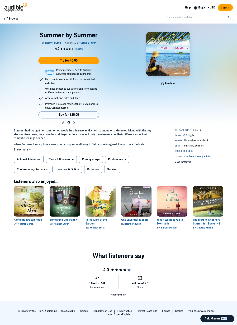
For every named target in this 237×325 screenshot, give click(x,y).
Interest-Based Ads (147, 311)
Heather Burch (26, 223)
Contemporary (117, 159)
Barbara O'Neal (169, 227)
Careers (84, 311)
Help (188, 7)
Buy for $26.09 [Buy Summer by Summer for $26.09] (69, 115)
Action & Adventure (29, 159)
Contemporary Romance (32, 169)
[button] (63, 122)
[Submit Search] (230, 17)
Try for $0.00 (69, 60)
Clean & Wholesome (61, 159)
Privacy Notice (124, 311)
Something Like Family (64, 220)
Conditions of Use (102, 311)
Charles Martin (205, 227)
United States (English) (118, 314)
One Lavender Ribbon (134, 220)
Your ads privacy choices (201, 311)
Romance (93, 169)
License (166, 311)
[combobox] (198, 17)
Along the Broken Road (28, 220)
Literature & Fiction (67, 169)
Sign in (225, 7)
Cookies (179, 311)
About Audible (67, 311)
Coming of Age (91, 159)
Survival (112, 169)
